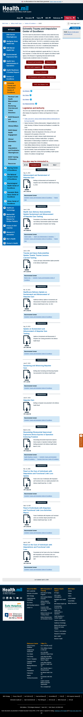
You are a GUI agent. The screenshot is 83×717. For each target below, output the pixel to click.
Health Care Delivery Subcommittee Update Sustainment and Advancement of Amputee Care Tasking (38, 214)
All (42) (26, 165)
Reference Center (32, 643)
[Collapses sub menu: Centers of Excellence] (4, 77)
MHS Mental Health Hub (11, 49)
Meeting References (32, 665)
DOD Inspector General (72, 696)
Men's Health (11, 239)
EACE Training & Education (13, 158)
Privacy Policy (16, 696)
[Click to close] (81, 435)
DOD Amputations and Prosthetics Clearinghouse (13, 149)
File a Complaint (45, 687)
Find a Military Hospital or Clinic (46, 649)
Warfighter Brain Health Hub (12, 42)
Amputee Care (28, 400)
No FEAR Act (28, 696)
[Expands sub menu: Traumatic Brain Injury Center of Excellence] (5, 192)
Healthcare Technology (11, 209)
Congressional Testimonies (30, 650)
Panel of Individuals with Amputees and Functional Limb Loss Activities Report (37, 510)
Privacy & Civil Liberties (12, 227)
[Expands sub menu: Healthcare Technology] (4, 208)
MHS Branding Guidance (33, 605)
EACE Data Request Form (40, 84)
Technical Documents (32, 678)
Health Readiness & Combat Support (13, 71)
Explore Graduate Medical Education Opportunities (45, 682)
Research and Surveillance (34, 62)
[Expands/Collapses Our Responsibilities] (29, 104)
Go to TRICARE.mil (45, 646)
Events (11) (45, 165)
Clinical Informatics (12, 140)
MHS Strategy (30, 596)
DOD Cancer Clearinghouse (12, 36)
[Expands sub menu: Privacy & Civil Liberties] (4, 226)
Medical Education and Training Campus (46, 614)
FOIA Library (30, 656)
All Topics (11, 30)
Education (28, 18)
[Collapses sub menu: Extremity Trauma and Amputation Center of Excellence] (5, 83)
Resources (12, 164)
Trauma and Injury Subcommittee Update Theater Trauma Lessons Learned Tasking (36, 255)
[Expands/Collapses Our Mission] (27, 91)
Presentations (30, 670)
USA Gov (51, 700)
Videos (69, 596)
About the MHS (32, 589)
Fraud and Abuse (40, 696)
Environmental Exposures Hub (12, 56)
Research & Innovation (11, 233)
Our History (30, 602)
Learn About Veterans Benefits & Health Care (46, 663)
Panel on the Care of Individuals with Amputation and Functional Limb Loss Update (38, 473)
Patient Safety (28, 237)
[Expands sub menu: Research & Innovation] (4, 232)
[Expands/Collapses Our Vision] (26, 95)
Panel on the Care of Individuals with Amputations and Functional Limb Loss (37, 547)
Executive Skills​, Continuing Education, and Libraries (46, 608)
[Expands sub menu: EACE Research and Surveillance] (6, 117)
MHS (47, 18)
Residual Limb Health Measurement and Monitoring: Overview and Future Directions (13, 105)
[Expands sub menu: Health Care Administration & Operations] (4, 61)
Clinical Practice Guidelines (31, 646)
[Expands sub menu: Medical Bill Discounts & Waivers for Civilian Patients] (4, 214)
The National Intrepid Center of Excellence (12, 177)
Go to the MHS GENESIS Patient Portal (47, 653)
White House (61, 700)
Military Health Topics (59, 590)
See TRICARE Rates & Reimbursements (46, 669)
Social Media (71, 601)
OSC (70, 700)
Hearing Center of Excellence (12, 169)
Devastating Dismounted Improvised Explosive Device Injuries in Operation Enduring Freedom (38, 434)
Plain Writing (41, 700)
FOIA (61, 696)
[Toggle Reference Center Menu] (62, 18)
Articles (70, 591)
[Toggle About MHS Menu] (22, 18)
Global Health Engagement (33, 67)
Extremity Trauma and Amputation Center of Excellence (11, 87)
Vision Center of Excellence (13, 202)
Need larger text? (74, 24)
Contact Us (29, 607)
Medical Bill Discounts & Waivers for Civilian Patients (12, 217)
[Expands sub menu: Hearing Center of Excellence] (5, 168)
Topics (39, 18)
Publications (30, 673)
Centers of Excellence (10, 78)
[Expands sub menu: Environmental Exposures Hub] (4, 54)
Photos (70, 593)
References (56, 18)
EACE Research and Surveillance (13, 119)
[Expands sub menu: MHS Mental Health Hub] (4, 48)
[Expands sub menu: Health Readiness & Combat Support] (4, 70)
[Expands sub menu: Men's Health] (4, 239)
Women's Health (12, 243)
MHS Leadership (31, 591)
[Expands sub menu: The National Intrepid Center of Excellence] (5, 174)
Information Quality (15, 700)
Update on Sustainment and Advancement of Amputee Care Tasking (35, 331)
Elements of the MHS (32, 593)
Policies (29, 668)
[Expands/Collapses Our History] (26, 100)
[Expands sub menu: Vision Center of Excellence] (5, 201)
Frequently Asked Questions (31, 662)
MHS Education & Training (46, 590)
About (19, 18)
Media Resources (72, 603)
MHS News (71, 589)
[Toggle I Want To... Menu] (73, 18)
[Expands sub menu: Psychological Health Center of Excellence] (5, 183)
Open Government (28, 700)
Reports (29, 675)
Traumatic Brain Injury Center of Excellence (12, 194)
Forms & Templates (32, 659)
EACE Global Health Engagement (12, 132)
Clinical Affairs (13, 126)
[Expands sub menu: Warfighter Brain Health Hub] (4, 41)
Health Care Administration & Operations (12, 63)
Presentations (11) (35, 165)
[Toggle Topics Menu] (42, 18)
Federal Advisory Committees (31, 599)
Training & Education (40, 72)
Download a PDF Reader (61, 711)
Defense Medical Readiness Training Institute (45, 603)
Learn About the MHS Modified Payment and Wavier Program (46, 658)
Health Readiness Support (31, 457)
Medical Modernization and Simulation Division (46, 618)
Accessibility (52, 696)
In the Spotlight (72, 598)
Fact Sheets (30, 654)
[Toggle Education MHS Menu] (33, 18)
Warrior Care (27, 278)
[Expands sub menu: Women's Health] (4, 243)
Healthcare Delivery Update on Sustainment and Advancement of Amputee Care (36, 294)
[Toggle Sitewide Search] (78, 18)
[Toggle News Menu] (50, 18)
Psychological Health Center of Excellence (13, 185)
